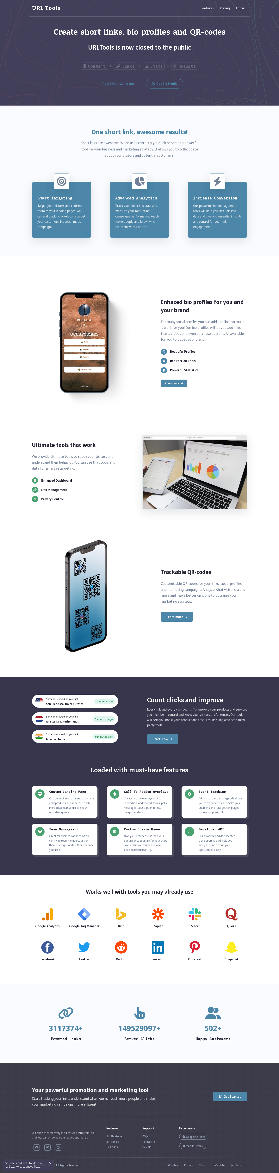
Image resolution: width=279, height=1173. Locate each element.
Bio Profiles (112, 1142)
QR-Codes (112, 1147)
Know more (174, 383)
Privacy (188, 1165)
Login (240, 8)
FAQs (145, 1136)
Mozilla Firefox (193, 1146)
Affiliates (172, 1165)
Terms (203, 1165)
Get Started (230, 1096)
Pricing (225, 8)
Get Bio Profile (164, 84)
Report (238, 1165)
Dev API (147, 1147)
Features (207, 8)
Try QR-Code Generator (118, 84)
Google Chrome (194, 1137)
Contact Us (149, 1142)
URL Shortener (114, 1136)
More (38, 1166)
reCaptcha (219, 1165)
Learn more (176, 617)
